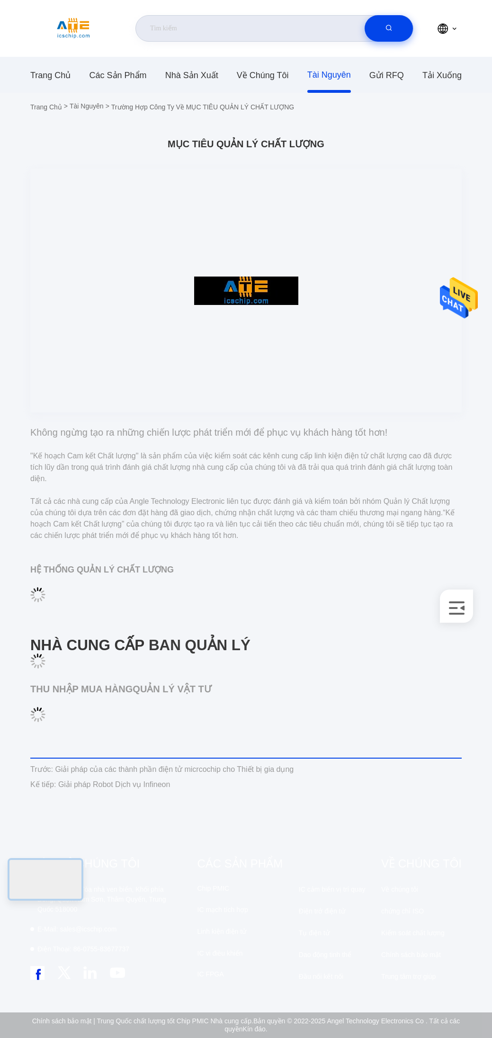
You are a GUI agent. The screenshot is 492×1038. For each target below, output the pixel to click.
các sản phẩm (117, 75)
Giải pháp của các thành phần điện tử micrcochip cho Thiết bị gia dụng (162, 769)
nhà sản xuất (191, 75)
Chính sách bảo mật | (63, 1021)
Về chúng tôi (263, 75)
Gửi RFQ (386, 75)
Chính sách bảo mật (411, 954)
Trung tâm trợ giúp (408, 976)
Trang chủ (50, 75)
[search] (389, 28)
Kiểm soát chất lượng (413, 933)
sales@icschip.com (76, 929)
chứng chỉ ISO (402, 911)
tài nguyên (329, 75)
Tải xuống (442, 75)
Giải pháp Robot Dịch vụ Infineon (100, 784)
